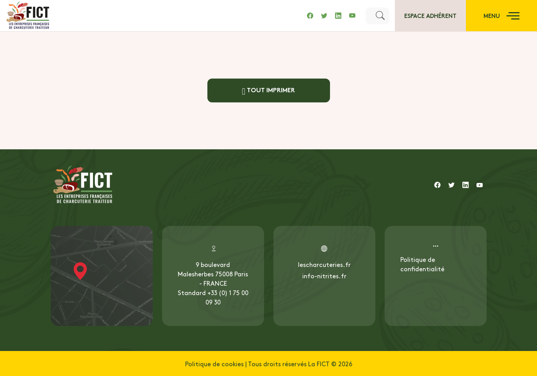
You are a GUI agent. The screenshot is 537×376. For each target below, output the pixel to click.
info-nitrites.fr (324, 275)
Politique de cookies (214, 363)
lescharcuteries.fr (324, 264)
